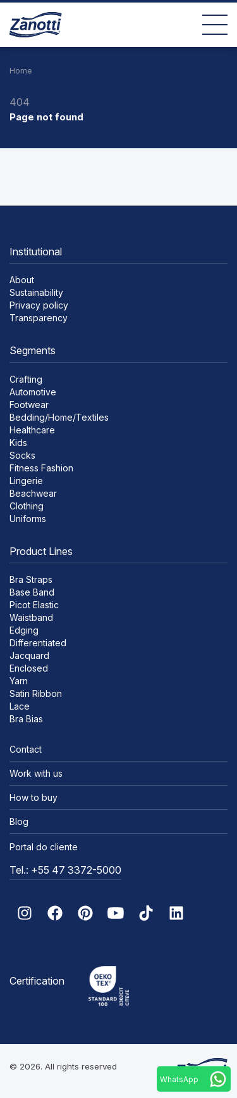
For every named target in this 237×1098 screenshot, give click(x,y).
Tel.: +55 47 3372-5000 (65, 870)
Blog (18, 821)
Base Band (31, 592)
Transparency (38, 317)
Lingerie (26, 480)
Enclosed (28, 668)
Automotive (32, 391)
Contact (25, 749)
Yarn (18, 680)
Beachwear (33, 493)
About (21, 279)
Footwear (29, 404)
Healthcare (32, 430)
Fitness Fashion (41, 468)
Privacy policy (38, 305)
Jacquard (29, 655)
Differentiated (37, 642)
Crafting (25, 379)
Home (20, 70)
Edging (24, 630)
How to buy (33, 797)
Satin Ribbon (35, 693)
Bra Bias (26, 718)
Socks (22, 455)
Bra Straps (30, 579)
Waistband (31, 617)
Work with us (36, 773)
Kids (18, 442)
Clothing (26, 506)
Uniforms (27, 518)
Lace (19, 706)
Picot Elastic (34, 604)
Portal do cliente (43, 846)
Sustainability (36, 292)
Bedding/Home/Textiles (59, 417)
